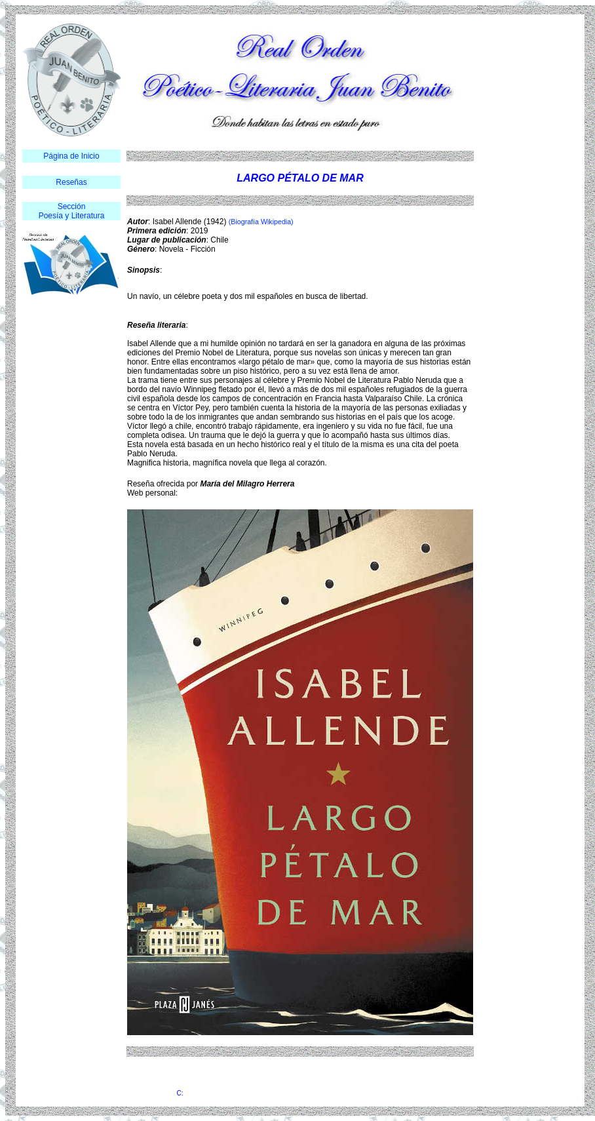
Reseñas (71, 182)
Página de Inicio (71, 156)
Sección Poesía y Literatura (72, 211)
